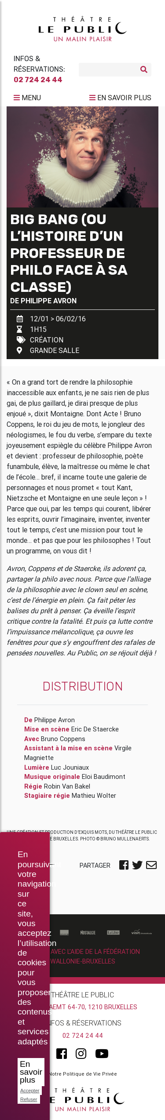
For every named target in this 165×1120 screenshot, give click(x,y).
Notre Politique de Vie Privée (82, 1074)
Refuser (28, 1099)
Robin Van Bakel (67, 786)
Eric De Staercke (95, 729)
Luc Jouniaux (70, 767)
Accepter (29, 1090)
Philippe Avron (49, 300)
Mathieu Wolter (94, 796)
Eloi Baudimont (103, 777)
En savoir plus (31, 1071)
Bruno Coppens (63, 739)
